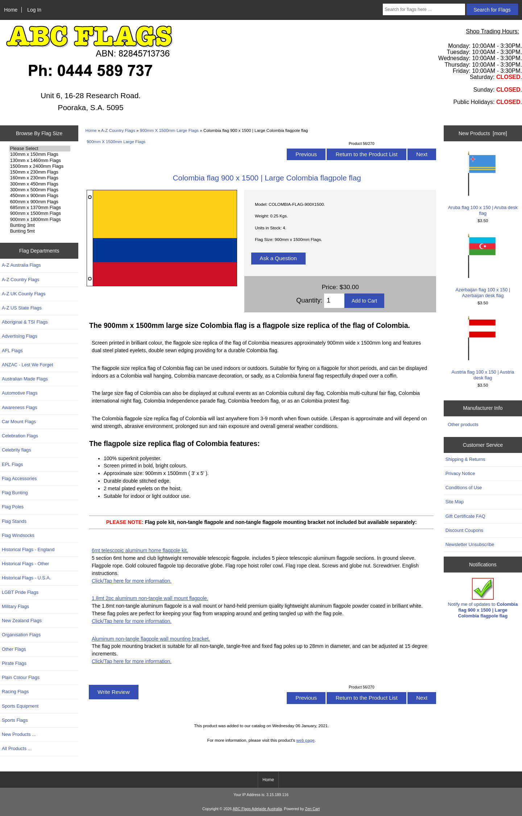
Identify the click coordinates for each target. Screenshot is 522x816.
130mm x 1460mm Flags (40, 160)
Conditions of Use (464, 487)
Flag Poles (13, 506)
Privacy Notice (460, 473)
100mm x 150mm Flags (40, 154)
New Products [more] (483, 133)
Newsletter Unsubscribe (470, 544)
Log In (34, 10)
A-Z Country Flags (118, 130)
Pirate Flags (14, 663)
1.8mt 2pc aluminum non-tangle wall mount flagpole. (150, 598)
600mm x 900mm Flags (40, 202)
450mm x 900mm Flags (40, 196)
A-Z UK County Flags (23, 293)
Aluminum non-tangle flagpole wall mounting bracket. (151, 639)
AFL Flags (12, 350)
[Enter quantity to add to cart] (334, 300)
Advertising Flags (19, 336)
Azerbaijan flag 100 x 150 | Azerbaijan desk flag (483, 265)
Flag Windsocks (18, 535)
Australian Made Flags (25, 379)
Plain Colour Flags (21, 677)
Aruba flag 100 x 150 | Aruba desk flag (483, 183)
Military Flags (15, 606)
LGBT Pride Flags (20, 592)
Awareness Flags (19, 407)
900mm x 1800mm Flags (40, 219)
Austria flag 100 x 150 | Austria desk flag (483, 348)
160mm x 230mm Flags (40, 178)
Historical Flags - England (28, 549)
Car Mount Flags (19, 421)
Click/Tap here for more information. (131, 581)
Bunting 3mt (40, 225)
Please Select (40, 148)
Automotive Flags (20, 393)
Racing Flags (15, 691)
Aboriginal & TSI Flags (25, 322)
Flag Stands (14, 521)
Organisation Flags (21, 634)
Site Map (455, 501)
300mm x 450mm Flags (40, 184)
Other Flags (14, 649)
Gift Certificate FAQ (465, 516)
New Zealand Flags (22, 620)
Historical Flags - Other (25, 563)
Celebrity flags (16, 450)
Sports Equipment (20, 706)
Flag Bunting (15, 492)
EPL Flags (12, 464)
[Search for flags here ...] (424, 9)
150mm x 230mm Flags (40, 172)
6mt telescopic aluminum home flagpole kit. (140, 550)
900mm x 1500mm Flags (40, 213)
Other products (463, 424)
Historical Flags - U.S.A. (26, 577)
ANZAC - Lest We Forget (27, 364)
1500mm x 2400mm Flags (40, 166)
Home (10, 10)
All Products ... (17, 748)
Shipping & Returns (465, 459)
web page (305, 740)
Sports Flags (15, 720)
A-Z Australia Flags (21, 265)
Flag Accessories (19, 478)
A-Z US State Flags (22, 308)
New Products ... (19, 734)
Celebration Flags (20, 435)
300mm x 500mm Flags (40, 190)
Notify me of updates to (483, 598)
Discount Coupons (464, 530)
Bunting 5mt (40, 231)
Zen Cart (312, 809)
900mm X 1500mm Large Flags (169, 130)
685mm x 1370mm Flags (40, 208)
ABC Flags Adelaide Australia (257, 809)
